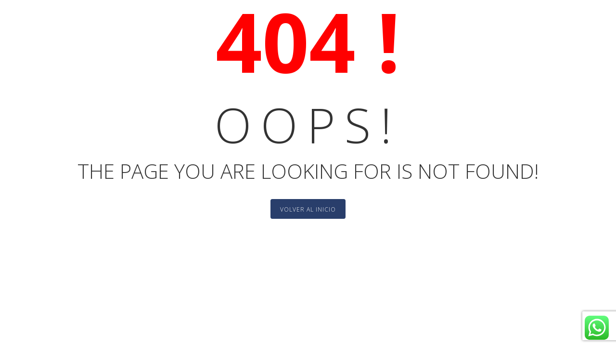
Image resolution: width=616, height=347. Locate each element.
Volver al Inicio (308, 209)
